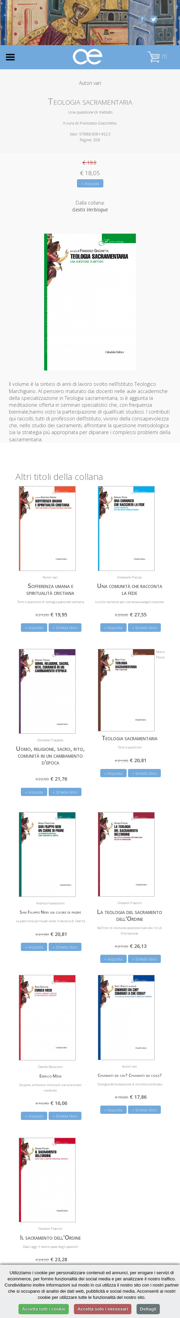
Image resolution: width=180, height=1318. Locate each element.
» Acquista (90, 183)
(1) (157, 56)
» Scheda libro (65, 627)
